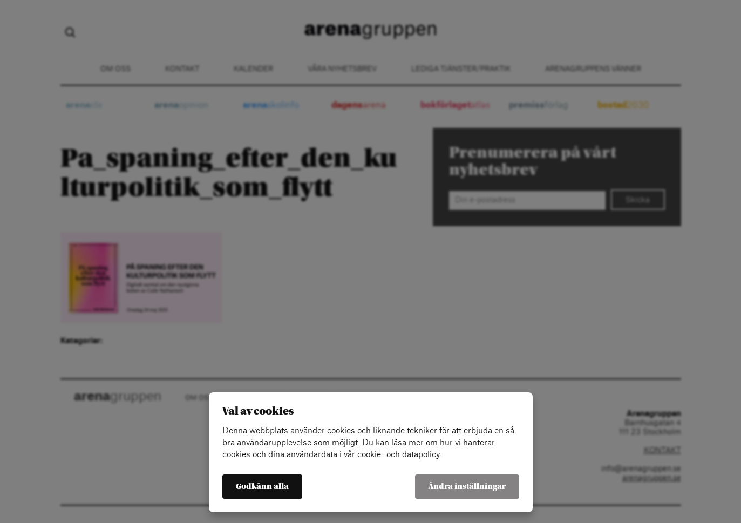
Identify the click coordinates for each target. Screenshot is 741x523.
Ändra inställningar (467, 486)
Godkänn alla (262, 486)
